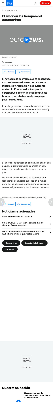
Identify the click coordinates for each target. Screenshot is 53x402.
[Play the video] (26, 40)
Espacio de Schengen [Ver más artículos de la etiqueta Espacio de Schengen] (34, 243)
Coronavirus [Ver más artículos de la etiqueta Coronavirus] (11, 243)
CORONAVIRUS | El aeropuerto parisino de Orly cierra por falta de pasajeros (22, 224)
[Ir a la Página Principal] (9, 3)
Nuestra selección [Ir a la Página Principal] (16, 388)
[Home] (3, 10)
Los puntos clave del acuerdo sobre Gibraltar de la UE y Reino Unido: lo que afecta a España (23, 232)
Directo (45, 3)
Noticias (10, 10)
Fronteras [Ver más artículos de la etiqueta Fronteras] (9, 249)
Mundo (18, 10)
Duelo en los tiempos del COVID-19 (17, 216)
